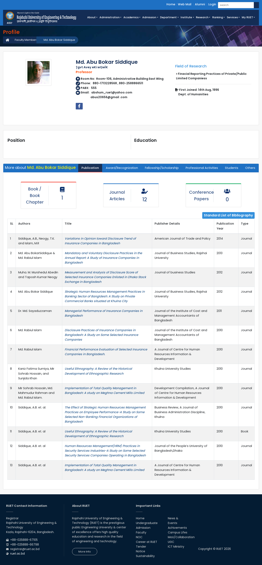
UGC (171, 542)
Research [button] (202, 17)
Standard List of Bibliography (228, 215)
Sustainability (145, 556)
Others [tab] (250, 168)
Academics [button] (131, 17)
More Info (84, 552)
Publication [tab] (90, 168)
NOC (139, 537)
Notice (140, 551)
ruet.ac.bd (17, 553)
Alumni (200, 4)
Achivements (177, 528)
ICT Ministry (176, 547)
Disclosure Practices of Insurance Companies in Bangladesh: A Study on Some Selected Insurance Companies (101, 335)
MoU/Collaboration (181, 537)
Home (170, 4)
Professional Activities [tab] (202, 168)
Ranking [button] (217, 17)
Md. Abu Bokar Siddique (59, 40)
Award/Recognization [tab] (122, 168)
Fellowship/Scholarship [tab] (162, 168)
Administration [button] (109, 17)
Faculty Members (26, 40)
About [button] (91, 17)
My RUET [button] (247, 17)
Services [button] (232, 17)
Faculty (141, 532)
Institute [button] (186, 17)
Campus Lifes (177, 532)
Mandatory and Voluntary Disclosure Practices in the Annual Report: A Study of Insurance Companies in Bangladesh (103, 258)
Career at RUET (146, 542)
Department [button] (168, 17)
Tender (141, 547)
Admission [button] (149, 17)
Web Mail (184, 4)
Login (212, 4)
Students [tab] (231, 168)
